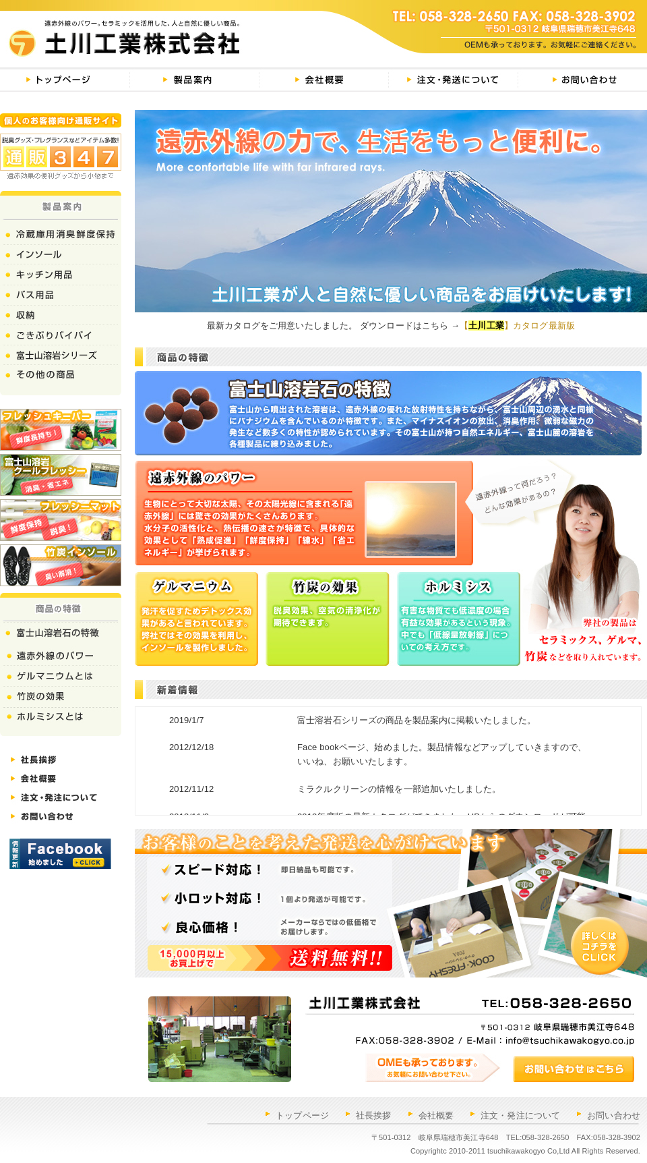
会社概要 (436, 1115)
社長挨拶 (374, 1115)
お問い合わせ (613, 1115)
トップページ (302, 1115)
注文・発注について (520, 1115)
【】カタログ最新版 (517, 325)
